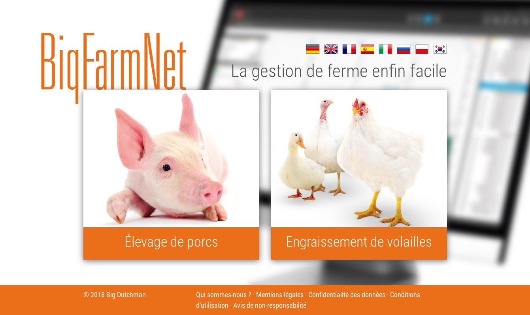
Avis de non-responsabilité (269, 305)
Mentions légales (280, 294)
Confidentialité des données (346, 294)
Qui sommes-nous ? (223, 294)
